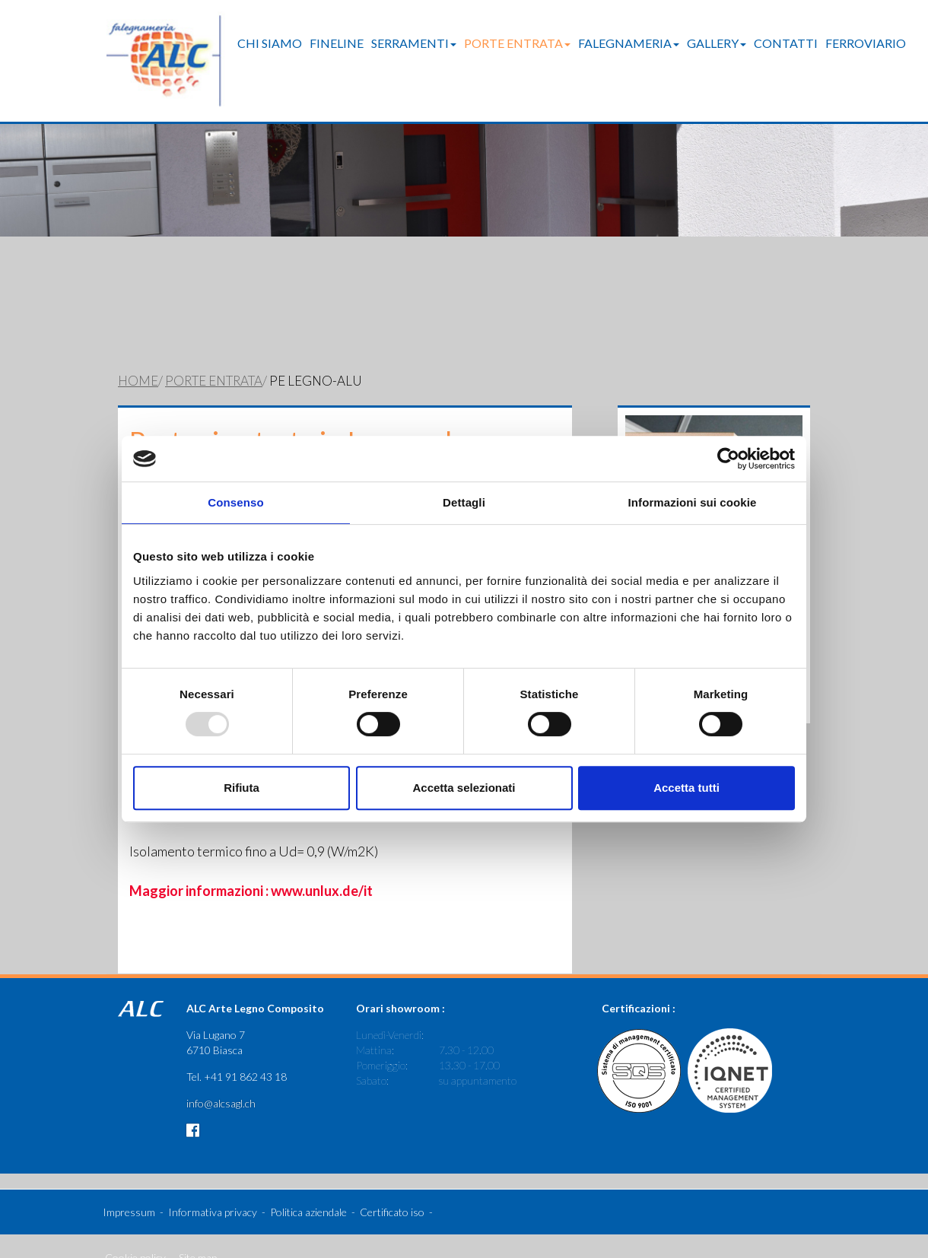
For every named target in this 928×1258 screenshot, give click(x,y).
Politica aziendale (308, 1189)
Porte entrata (517, 43)
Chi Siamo (269, 43)
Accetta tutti (686, 787)
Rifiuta (241, 787)
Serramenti (413, 43)
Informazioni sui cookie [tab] (692, 502)
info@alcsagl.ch (221, 1080)
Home (138, 358)
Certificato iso (392, 1189)
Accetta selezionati (463, 787)
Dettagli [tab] (464, 502)
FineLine (337, 43)
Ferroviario (865, 43)
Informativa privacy (212, 1189)
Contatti (786, 43)
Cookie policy (135, 1234)
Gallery (716, 43)
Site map (198, 1234)
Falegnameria (628, 43)
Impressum (129, 1189)
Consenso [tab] (235, 502)
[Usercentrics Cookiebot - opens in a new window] (728, 458)
